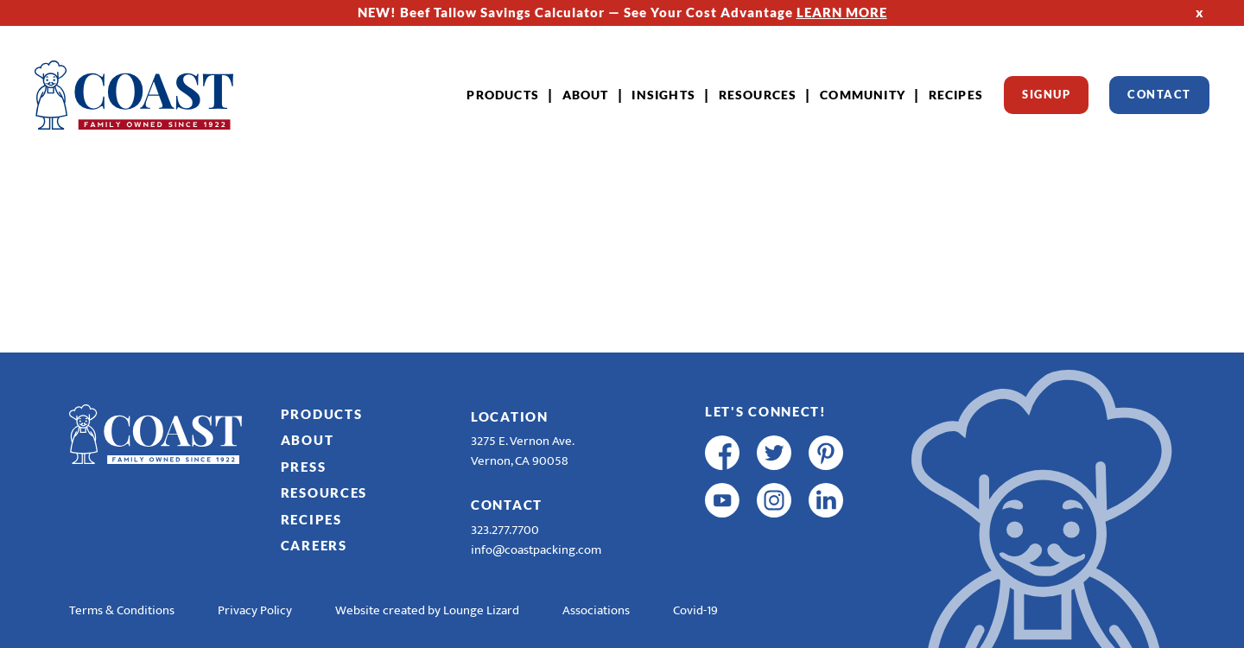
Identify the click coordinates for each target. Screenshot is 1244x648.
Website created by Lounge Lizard (427, 610)
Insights (663, 94)
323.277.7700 (505, 530)
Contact (1159, 94)
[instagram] (774, 500)
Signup (1046, 94)
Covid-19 (695, 610)
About (585, 94)
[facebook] (722, 452)
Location (510, 416)
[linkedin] (826, 500)
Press (304, 466)
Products (502, 94)
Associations (596, 610)
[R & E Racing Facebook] (722, 547)
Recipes (956, 94)
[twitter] (774, 452)
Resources (758, 94)
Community (862, 94)
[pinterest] (826, 452)
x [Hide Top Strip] (1200, 12)
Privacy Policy (255, 610)
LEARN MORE (842, 12)
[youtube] (722, 500)
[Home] (134, 95)
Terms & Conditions (122, 610)
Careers (314, 545)
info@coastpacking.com (536, 550)
